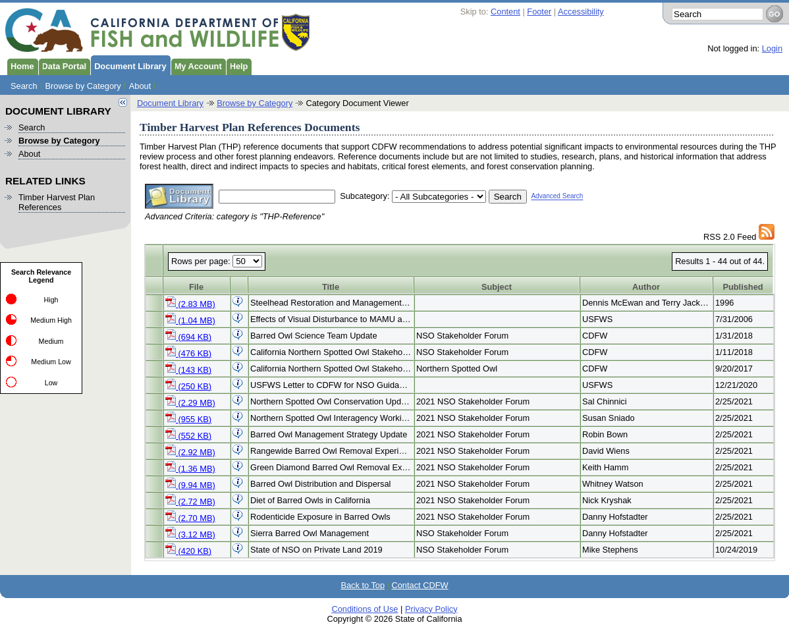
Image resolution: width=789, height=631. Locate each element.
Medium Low (50, 362)
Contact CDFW (420, 585)
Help (237, 65)
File (196, 287)
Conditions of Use (364, 609)
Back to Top (362, 585)
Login (772, 48)
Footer (539, 11)
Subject (496, 287)
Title (330, 287)
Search (24, 86)
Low (51, 383)
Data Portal (62, 65)
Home (20, 65)
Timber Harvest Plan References (56, 202)
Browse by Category (83, 86)
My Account (196, 65)
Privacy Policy (431, 609)
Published (742, 287)
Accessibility (581, 11)
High (51, 300)
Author (646, 287)
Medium (51, 341)
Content (505, 11)
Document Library (128, 65)
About (140, 86)
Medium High (51, 320)
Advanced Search (557, 196)
